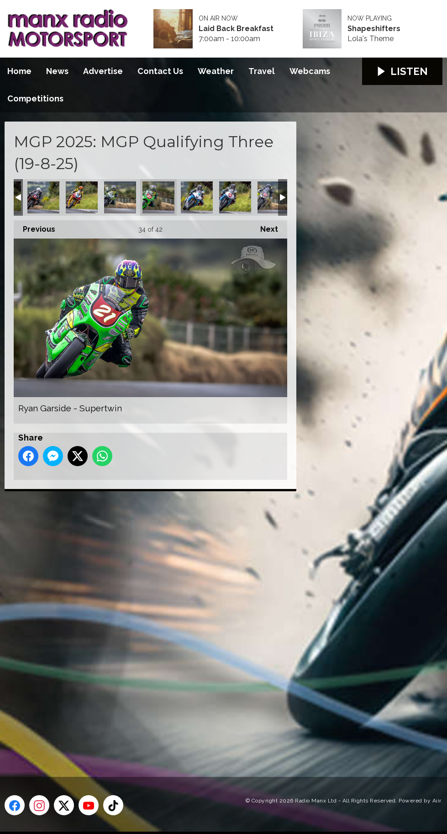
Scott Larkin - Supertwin (273, 197)
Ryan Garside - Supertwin (158, 197)
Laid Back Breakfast (236, 29)
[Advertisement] (176, 623)
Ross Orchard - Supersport (82, 197)
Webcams (309, 71)
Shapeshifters (373, 29)
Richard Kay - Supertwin (43, 197)
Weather (216, 71)
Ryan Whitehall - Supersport (197, 197)
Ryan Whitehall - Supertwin (235, 197)
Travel (261, 71)
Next (264, 227)
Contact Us (160, 71)
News (57, 71)
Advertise (103, 71)
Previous (34, 227)
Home (19, 71)
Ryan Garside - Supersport (120, 197)
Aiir (436, 800)
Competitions (35, 98)
